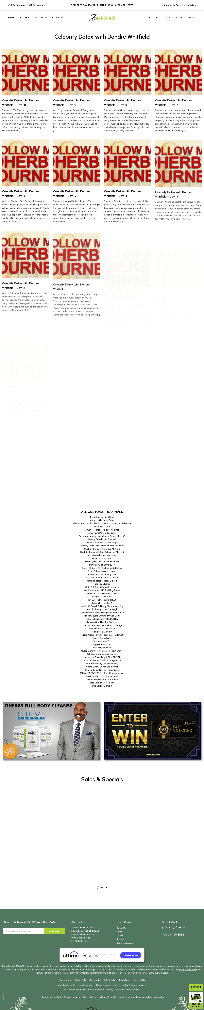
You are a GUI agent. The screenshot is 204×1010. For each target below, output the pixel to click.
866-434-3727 (90, 5)
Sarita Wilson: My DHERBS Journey (102, 663)
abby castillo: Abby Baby (102, 520)
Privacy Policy (81, 980)
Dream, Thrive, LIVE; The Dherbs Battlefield (102, 568)
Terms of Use (65, 980)
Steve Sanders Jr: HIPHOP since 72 (102, 676)
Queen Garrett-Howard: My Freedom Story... (102, 651)
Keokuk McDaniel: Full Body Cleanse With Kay (102, 606)
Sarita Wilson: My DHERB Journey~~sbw (102, 660)
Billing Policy (125, 980)
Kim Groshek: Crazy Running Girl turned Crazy (102, 612)
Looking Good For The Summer (102, 622)
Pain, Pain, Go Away (102, 647)
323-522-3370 (125, 5)
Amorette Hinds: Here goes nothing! (102, 530)
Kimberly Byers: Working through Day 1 (102, 616)
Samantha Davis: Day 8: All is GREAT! (102, 657)
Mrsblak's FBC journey (102, 632)
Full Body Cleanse (102, 584)
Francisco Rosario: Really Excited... (102, 581)
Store (119, 931)
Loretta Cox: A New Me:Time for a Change (102, 625)
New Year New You (102, 641)
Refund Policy (110, 980)
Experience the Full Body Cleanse (102, 577)
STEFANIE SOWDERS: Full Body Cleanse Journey (102, 673)
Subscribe (54, 931)
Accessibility (139, 980)
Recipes (120, 939)
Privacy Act (95, 980)
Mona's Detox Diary (102, 638)
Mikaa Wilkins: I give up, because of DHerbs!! (102, 635)
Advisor (196, 987)
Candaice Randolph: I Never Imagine (102, 542)
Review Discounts (125, 943)
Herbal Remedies (86, 985)
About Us (121, 928)
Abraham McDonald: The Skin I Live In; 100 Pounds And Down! (102, 523)
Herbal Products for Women (135, 985)
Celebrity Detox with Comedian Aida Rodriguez (102, 545)
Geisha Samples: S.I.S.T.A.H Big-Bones (102, 590)
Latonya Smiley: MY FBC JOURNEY (102, 619)
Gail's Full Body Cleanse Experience (102, 587)
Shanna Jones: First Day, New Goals (102, 670)
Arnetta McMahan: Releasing (102, 533)
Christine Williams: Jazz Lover (102, 555)
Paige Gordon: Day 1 (102, 644)
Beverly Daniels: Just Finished (102, 539)
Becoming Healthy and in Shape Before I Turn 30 (102, 536)
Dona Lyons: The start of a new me (102, 561)
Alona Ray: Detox (102, 526)
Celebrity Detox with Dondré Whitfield (102, 549)
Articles (120, 935)
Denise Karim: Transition (102, 558)
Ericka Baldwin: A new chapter (102, 571)
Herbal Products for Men (107, 985)
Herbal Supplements (65, 985)
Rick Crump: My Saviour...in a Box (102, 654)
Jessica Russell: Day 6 (102, 603)
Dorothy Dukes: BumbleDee (102, 565)
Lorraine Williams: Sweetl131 (102, 628)
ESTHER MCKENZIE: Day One (102, 574)
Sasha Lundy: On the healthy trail (102, 666)
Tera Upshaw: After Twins (102, 682)
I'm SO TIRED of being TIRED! (102, 600)
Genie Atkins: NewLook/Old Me (102, 593)
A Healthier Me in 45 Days (102, 517)
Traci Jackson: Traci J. (102, 686)
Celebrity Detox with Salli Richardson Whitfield (102, 552)
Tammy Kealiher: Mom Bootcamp (102, 679)
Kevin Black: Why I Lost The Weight (102, 609)
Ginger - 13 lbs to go (102, 596)
